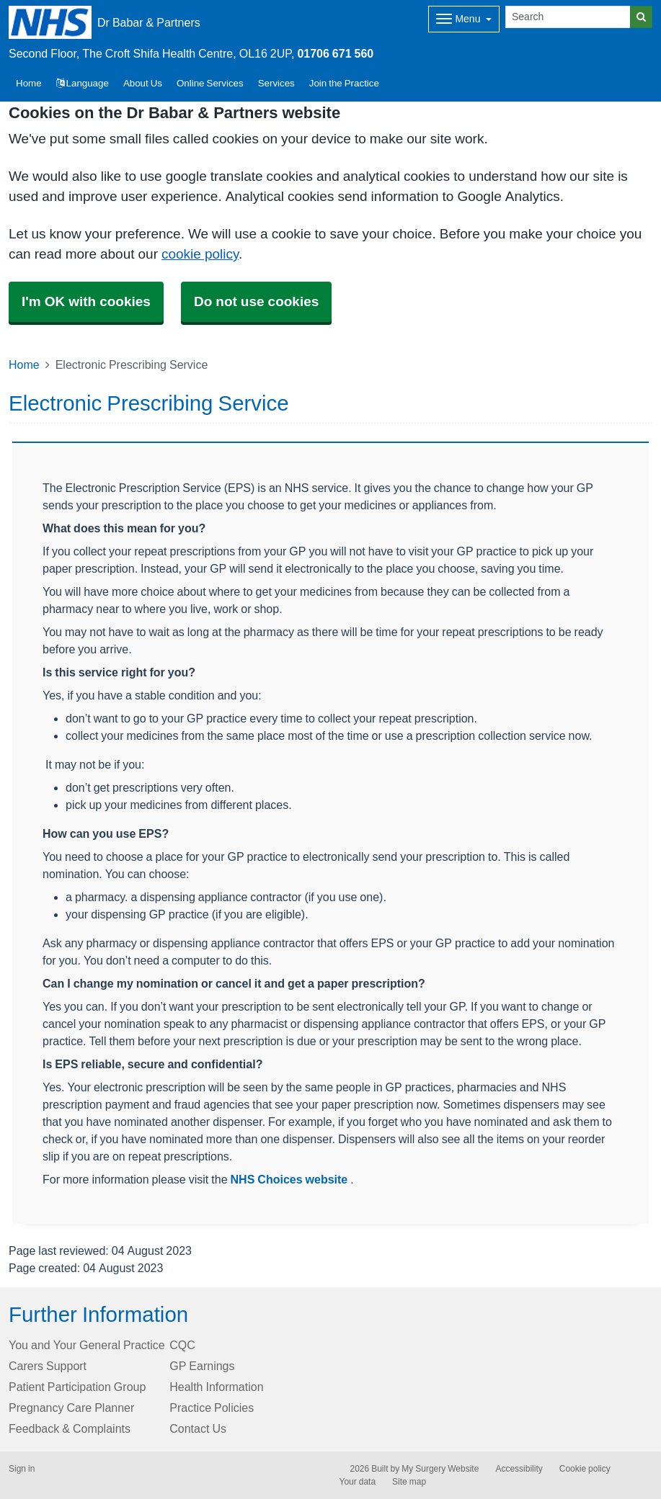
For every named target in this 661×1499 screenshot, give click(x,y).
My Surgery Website (440, 1468)
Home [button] (29, 83)
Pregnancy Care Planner (71, 1407)
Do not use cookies (256, 301)
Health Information (216, 1386)
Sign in (22, 1468)
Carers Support (47, 1366)
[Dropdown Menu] (464, 19)
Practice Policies (211, 1407)
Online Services (210, 83)
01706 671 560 (335, 53)
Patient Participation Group (77, 1386)
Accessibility (518, 1468)
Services (276, 83)
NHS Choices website (291, 1179)
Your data (358, 1481)
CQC (182, 1345)
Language (82, 83)
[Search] (568, 17)
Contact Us (197, 1428)
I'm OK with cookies (86, 301)
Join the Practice (344, 83)
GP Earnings (201, 1366)
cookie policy (200, 254)
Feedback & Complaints (69, 1428)
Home (24, 364)
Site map (409, 1481)
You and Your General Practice (87, 1345)
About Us (142, 83)
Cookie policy (585, 1468)
